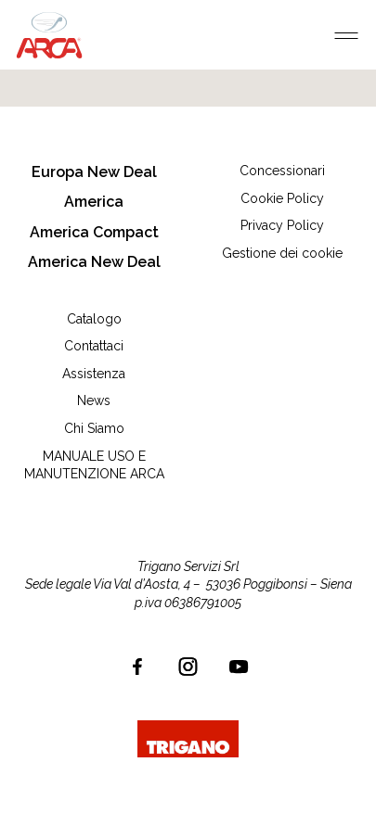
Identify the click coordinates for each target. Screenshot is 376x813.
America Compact (94, 232)
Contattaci (93, 345)
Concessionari (282, 170)
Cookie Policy (282, 198)
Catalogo (94, 318)
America (93, 201)
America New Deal (94, 262)
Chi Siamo (94, 428)
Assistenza (93, 373)
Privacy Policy (282, 225)
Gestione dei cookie (282, 253)
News (93, 400)
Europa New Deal (94, 172)
